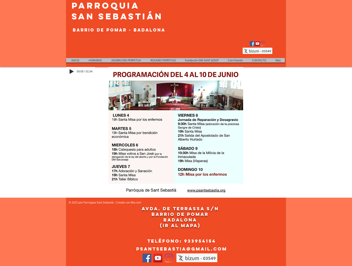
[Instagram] (262, 43)
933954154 (200, 241)
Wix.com (136, 202)
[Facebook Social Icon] (252, 43)
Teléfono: (165, 241)
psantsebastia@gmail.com (181, 249)
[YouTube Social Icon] (257, 43)
